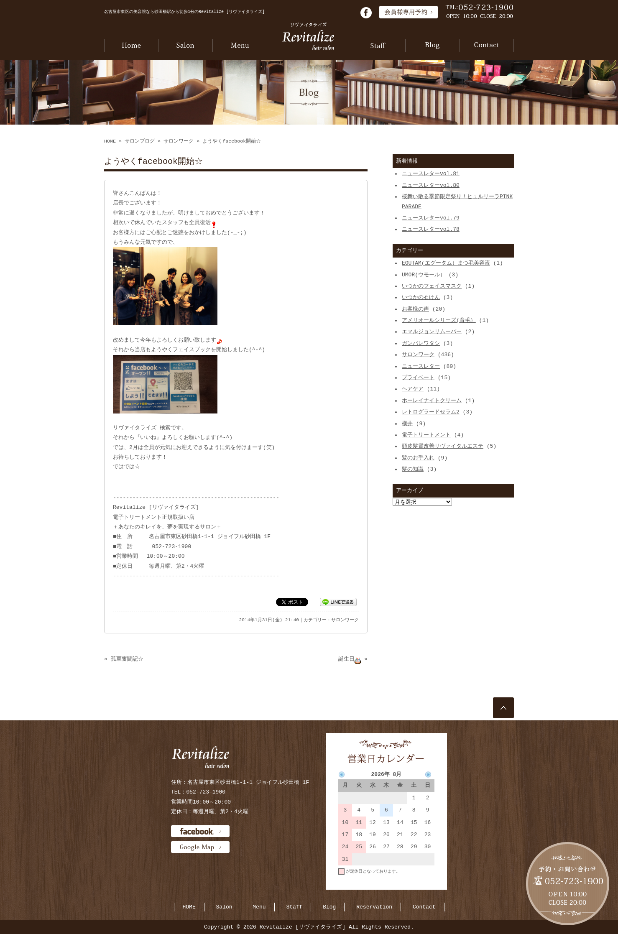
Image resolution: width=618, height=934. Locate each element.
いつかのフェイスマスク (432, 286)
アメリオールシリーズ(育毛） (439, 320)
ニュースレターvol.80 (431, 185)
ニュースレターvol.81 (431, 173)
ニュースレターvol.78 (431, 229)
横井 (407, 423)
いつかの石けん (421, 297)
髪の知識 (413, 469)
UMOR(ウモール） (423, 274)
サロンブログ (140, 141)
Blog (329, 907)
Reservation (374, 907)
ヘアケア (413, 389)
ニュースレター (421, 366)
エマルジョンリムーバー (432, 331)
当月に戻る (424, 883)
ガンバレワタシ (421, 343)
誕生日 (349, 659)
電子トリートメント (426, 435)
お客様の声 (415, 309)
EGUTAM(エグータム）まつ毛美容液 (446, 263)
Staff (294, 907)
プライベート (418, 377)
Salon (224, 907)
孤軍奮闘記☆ (127, 659)
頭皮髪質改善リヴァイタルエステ (442, 446)
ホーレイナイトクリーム (432, 400)
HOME (110, 141)
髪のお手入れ (418, 458)
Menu (259, 907)
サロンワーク (178, 141)
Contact (424, 907)
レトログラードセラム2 (431, 412)
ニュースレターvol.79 (431, 218)
